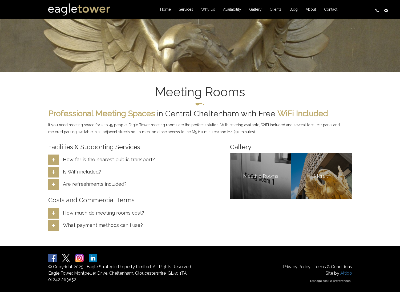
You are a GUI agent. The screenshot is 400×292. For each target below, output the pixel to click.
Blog (293, 9)
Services (186, 9)
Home (165, 9)
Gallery (255, 9)
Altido (346, 273)
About (311, 9)
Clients (275, 9)
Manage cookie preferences (330, 281)
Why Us (208, 9)
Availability (232, 9)
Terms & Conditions (333, 266)
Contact (330, 9)
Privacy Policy (296, 266)
